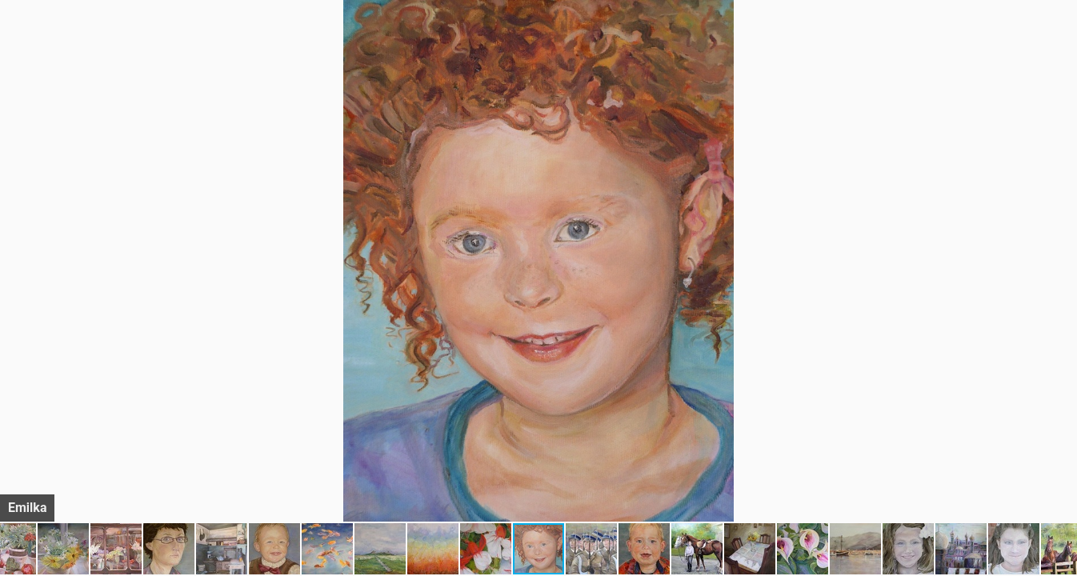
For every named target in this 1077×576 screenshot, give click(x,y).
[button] (1062, 41)
